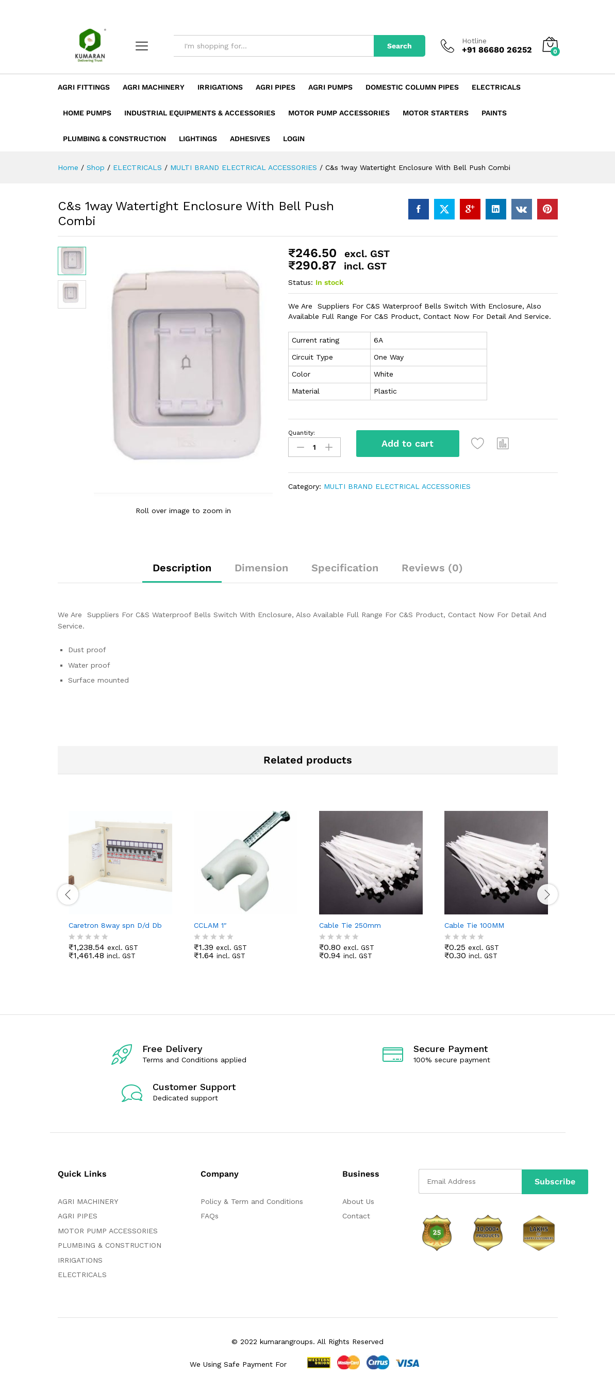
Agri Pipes (275, 87)
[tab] (182, 573)
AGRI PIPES (77, 1217)
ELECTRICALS (82, 1275)
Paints (494, 112)
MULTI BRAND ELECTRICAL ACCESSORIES (397, 486)
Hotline (474, 41)
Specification (344, 569)
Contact (356, 1217)
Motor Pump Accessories (339, 112)
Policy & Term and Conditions (252, 1202)
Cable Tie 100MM (474, 926)
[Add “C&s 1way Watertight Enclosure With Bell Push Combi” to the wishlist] (478, 443)
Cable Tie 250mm (350, 926)
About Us (358, 1202)
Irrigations (220, 87)
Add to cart (407, 443)
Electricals (496, 87)
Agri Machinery (154, 87)
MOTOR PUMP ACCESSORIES (108, 1232)
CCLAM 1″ (210, 926)
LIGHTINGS (198, 138)
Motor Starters (436, 112)
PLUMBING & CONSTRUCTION (109, 1246)
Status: (300, 282)
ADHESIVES (250, 138)
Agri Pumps (330, 87)
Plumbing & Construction (114, 138)
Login (294, 138)
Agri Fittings (84, 87)
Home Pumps (87, 112)
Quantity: (301, 433)
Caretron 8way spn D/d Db (115, 926)
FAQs (210, 1217)
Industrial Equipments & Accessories (199, 112)
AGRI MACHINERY (88, 1202)
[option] (120, 894)
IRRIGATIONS (80, 1261)
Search (399, 46)
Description (182, 569)
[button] (503, 443)
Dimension (261, 569)
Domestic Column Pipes (412, 87)
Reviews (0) (432, 569)
